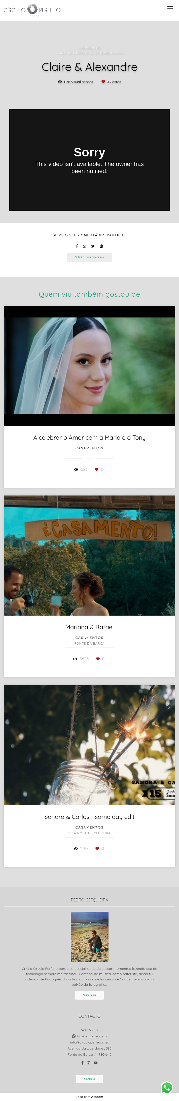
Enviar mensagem (92, 1036)
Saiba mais (89, 995)
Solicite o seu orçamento (89, 257)
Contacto (89, 1079)
